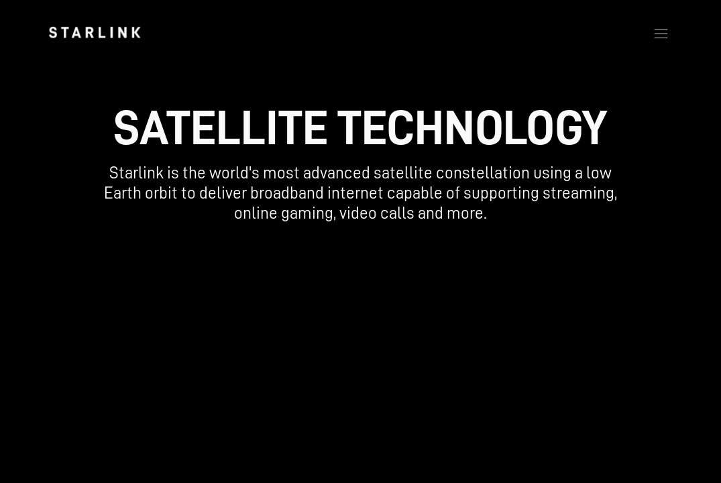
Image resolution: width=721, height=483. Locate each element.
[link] (94, 32)
